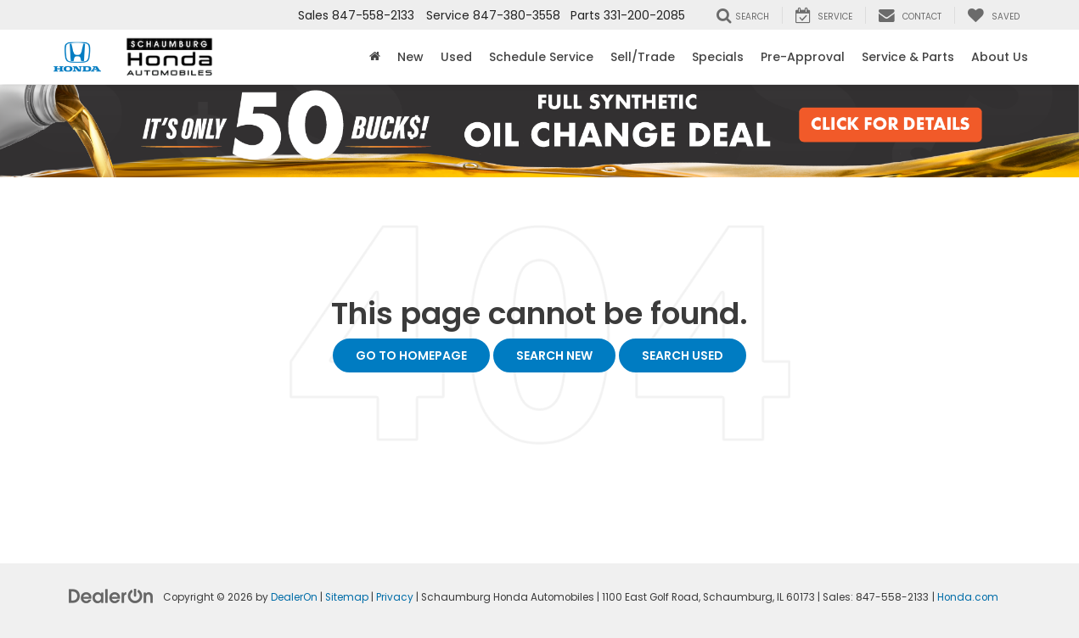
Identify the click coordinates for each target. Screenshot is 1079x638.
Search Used (682, 355)
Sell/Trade (642, 56)
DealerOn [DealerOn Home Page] (294, 597)
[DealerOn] (111, 595)
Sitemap (346, 597)
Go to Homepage (411, 355)
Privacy (394, 597)
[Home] (375, 57)
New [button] (410, 56)
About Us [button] (999, 56)
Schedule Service (541, 56)
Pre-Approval (803, 56)
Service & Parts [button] (908, 56)
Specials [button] (718, 56)
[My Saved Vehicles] (993, 15)
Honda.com (967, 597)
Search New (554, 355)
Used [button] (456, 56)
